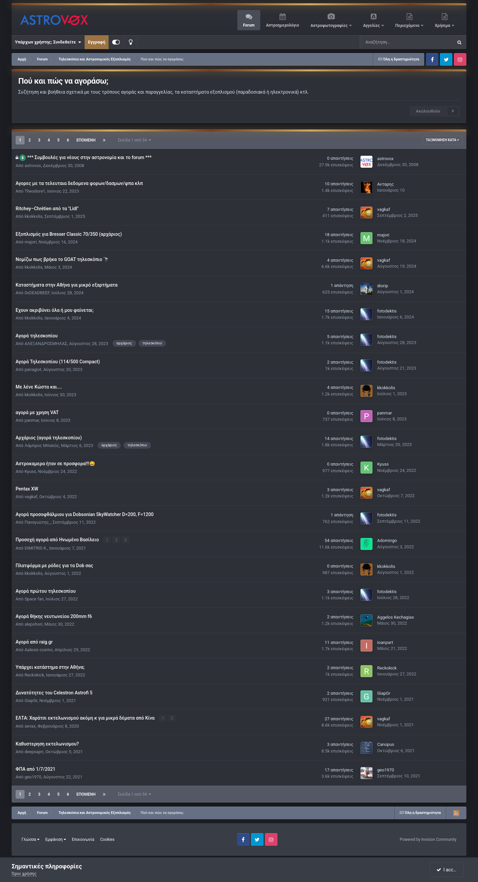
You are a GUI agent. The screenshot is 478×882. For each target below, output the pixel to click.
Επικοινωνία (83, 839)
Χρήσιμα (443, 25)
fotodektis (386, 311)
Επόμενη (86, 140)
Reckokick (34, 674)
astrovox (33, 165)
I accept (447, 869)
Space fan (34, 598)
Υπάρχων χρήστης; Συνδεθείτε (48, 42)
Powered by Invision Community (428, 839)
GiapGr (31, 700)
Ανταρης (385, 184)
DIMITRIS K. (36, 547)
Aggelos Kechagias (395, 616)
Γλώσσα (31, 839)
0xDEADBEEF (37, 292)
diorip (382, 285)
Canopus (385, 744)
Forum (249, 25)
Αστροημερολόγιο (282, 25)
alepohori (33, 624)
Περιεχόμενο (408, 25)
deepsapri (34, 751)
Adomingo (387, 540)
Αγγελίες (372, 25)
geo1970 (33, 776)
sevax (30, 726)
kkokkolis (33, 216)
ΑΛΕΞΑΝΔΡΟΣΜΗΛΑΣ (46, 343)
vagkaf (383, 209)
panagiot (33, 369)
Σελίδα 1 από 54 (134, 140)
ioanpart (385, 642)
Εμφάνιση (55, 839)
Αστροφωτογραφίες (330, 25)
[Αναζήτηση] (386, 42)
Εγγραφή (96, 42)
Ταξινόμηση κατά (442, 140)
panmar (32, 420)
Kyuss (30, 471)
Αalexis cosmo (39, 649)
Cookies (107, 839)
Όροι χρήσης (24, 873)
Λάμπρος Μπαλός (42, 445)
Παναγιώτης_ (38, 522)
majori (31, 241)
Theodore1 (35, 191)
